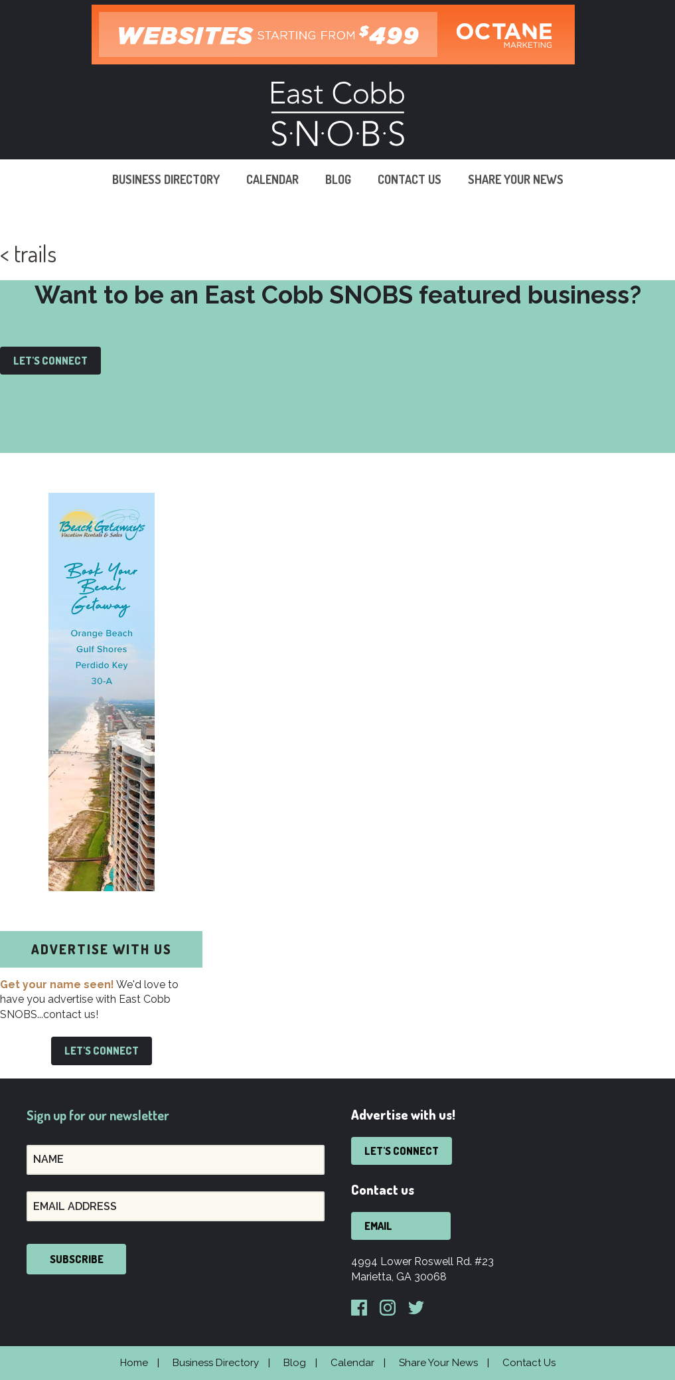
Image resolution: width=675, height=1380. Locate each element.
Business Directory (166, 179)
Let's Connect (50, 360)
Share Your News (515, 179)
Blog (338, 179)
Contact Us (409, 179)
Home (134, 1363)
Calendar (272, 179)
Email (378, 1226)
